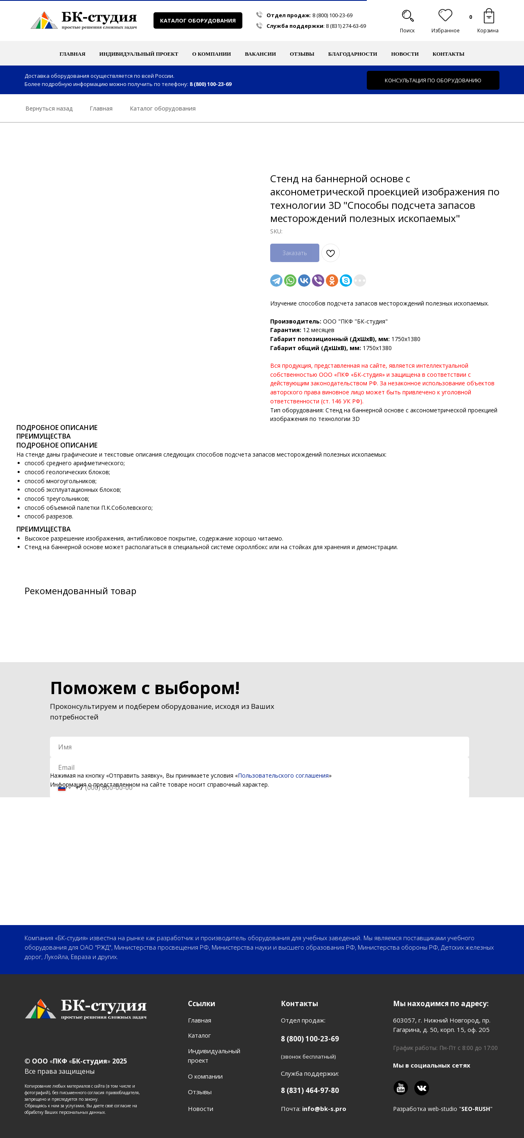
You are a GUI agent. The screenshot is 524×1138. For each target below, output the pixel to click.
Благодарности (352, 54)
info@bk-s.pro (324, 1108)
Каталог (199, 1035)
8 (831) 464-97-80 (310, 1090)
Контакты (449, 54)
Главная (73, 54)
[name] (259, 747)
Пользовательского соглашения (283, 775)
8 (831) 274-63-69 (346, 25)
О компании (205, 1076)
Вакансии (260, 54)
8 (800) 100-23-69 (332, 15)
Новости (404, 54)
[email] (259, 767)
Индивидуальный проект (138, 54)
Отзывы (302, 54)
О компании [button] (211, 54)
